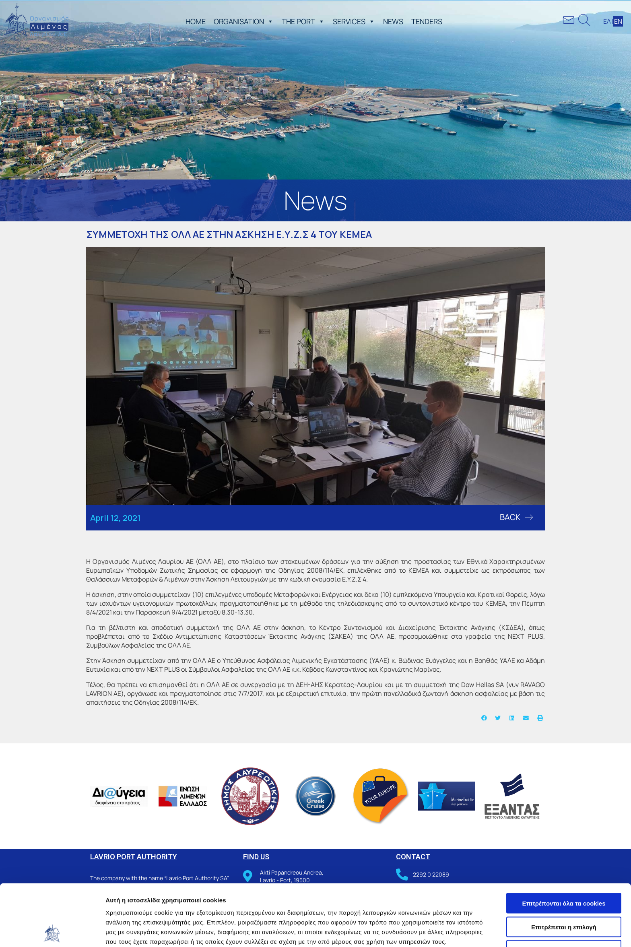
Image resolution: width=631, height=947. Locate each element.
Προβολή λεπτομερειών (478, 931)
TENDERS (426, 21)
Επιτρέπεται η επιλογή (563, 865)
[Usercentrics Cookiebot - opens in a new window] (52, 931)
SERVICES (354, 21)
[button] (269, 21)
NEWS (393, 21)
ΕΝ (618, 21)
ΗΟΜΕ (196, 21)
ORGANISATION (244, 21)
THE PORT (303, 21)
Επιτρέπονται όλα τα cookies (563, 841)
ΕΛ (607, 21)
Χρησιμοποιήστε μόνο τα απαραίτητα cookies (564, 892)
